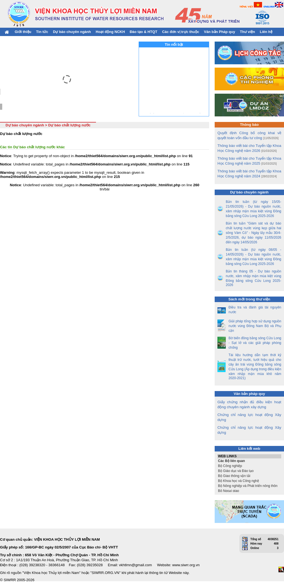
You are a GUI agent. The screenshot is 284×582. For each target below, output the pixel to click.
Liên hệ (266, 32)
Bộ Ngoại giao (249, 490)
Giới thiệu (23, 32)
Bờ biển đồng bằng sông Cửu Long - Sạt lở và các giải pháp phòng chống (255, 342)
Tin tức (42, 32)
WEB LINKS (249, 456)
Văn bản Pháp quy (219, 32)
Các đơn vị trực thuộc (180, 32)
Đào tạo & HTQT (143, 32)
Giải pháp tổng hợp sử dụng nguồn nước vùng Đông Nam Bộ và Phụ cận (255, 326)
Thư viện (247, 32)
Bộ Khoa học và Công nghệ (249, 480)
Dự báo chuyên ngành (72, 32)
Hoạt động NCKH (110, 32)
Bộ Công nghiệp (249, 465)
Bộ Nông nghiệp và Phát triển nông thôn (249, 485)
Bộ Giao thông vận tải (249, 475)
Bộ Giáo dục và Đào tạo (249, 470)
